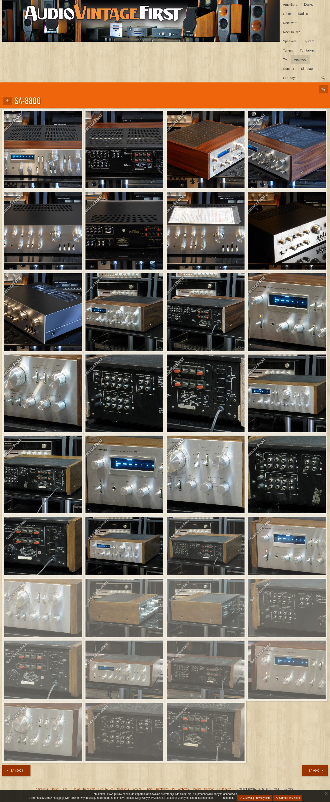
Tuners (288, 50)
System (308, 41)
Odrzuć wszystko (289, 797)
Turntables (307, 50)
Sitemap (307, 69)
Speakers (290, 41)
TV (285, 59)
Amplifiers (290, 4)
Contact (288, 69)
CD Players (291, 78)
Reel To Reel (292, 32)
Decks (308, 4)
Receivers (290, 23)
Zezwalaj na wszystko (256, 797)
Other (287, 14)
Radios (303, 14)
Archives (300, 59)
